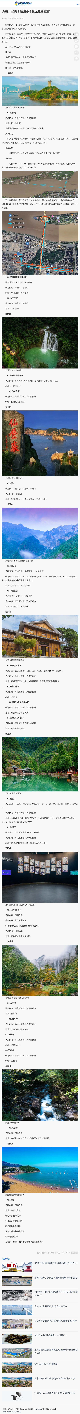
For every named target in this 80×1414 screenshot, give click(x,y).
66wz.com (37, 1409)
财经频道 (75, 1253)
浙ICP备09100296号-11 (12, 1412)
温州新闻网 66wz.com (20, 1247)
